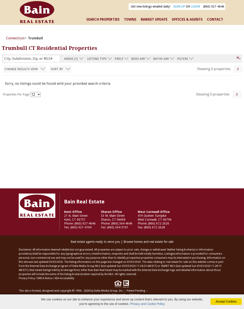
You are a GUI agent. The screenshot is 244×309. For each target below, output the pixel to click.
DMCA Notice (45, 278)
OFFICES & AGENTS (187, 19)
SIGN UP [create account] (179, 6)
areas (71, 58)
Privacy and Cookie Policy (147, 304)
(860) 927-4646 (213, 6)
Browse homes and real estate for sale (148, 241)
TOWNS (130, 19)
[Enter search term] (31, 58)
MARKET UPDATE (154, 19)
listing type (97, 58)
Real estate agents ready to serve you (95, 241)
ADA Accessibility (64, 278)
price (119, 58)
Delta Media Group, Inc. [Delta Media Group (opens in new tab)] (108, 290)
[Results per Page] (35, 94)
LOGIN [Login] (195, 6)
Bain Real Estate (37, 206)
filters (182, 58)
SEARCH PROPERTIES (103, 19)
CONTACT (215, 19)
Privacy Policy (27, 278)
